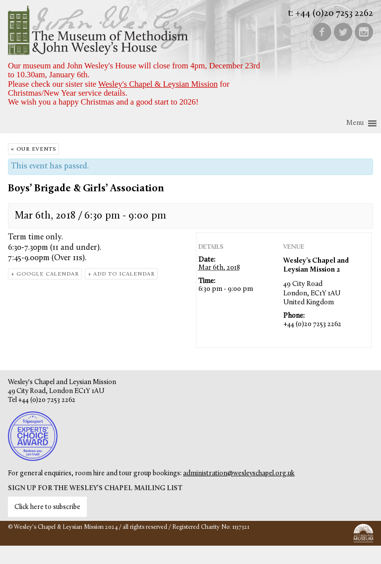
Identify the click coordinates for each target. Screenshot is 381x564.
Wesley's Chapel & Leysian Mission (158, 84)
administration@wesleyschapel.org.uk (239, 473)
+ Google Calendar (45, 274)
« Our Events (33, 149)
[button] (355, 123)
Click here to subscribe (47, 507)
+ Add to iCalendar (121, 274)
